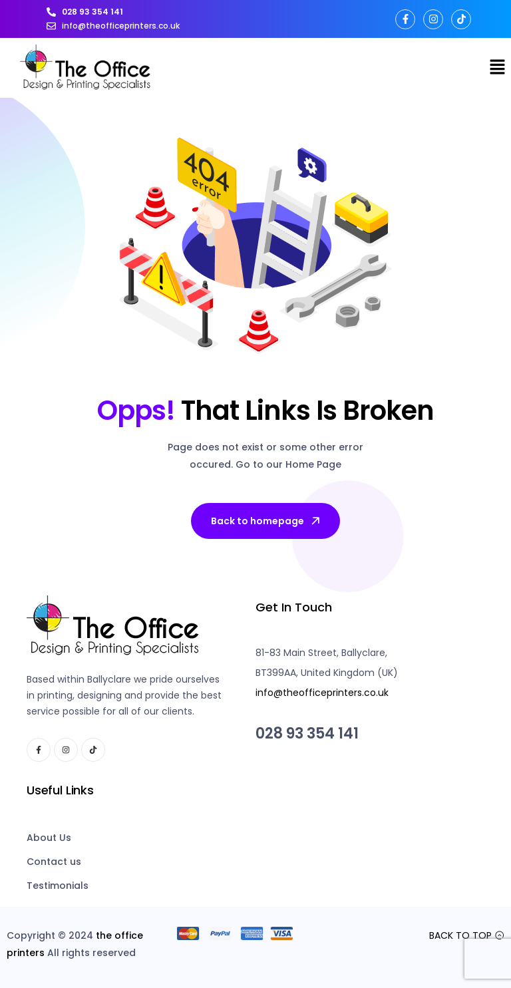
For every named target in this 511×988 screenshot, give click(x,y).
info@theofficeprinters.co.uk (322, 692)
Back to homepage (266, 521)
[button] (497, 67)
